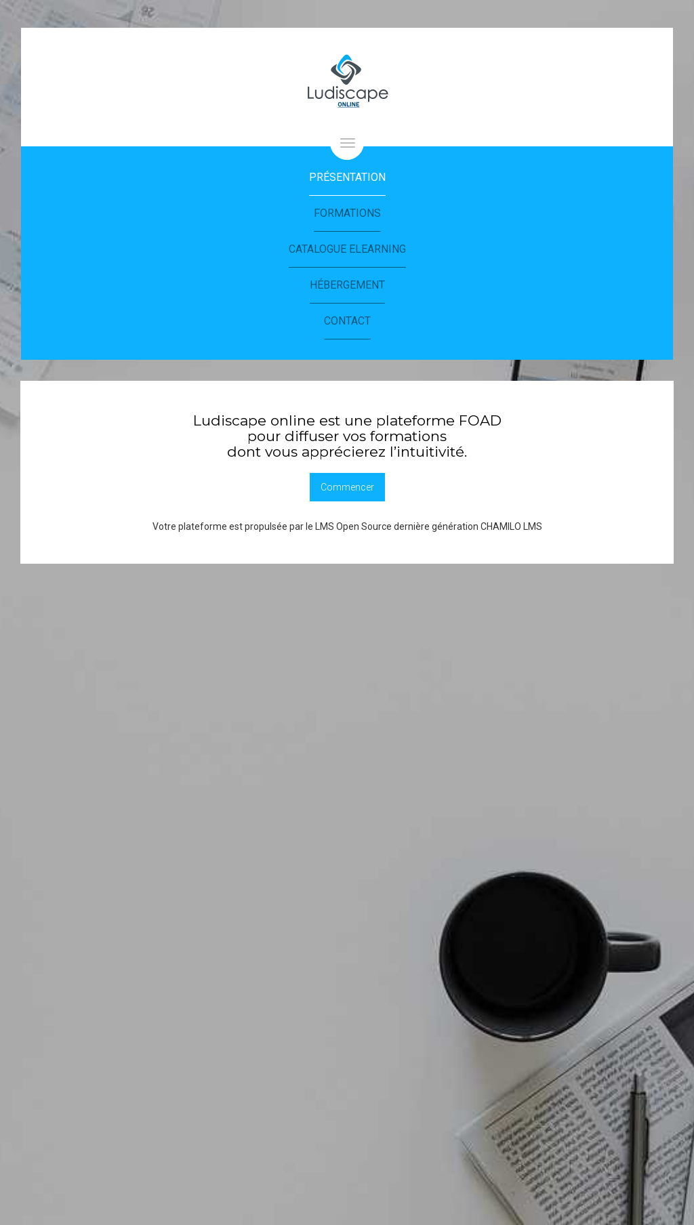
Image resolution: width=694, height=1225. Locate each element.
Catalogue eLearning (347, 249)
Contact (347, 320)
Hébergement (347, 284)
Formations (347, 213)
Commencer (347, 487)
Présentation (347, 177)
